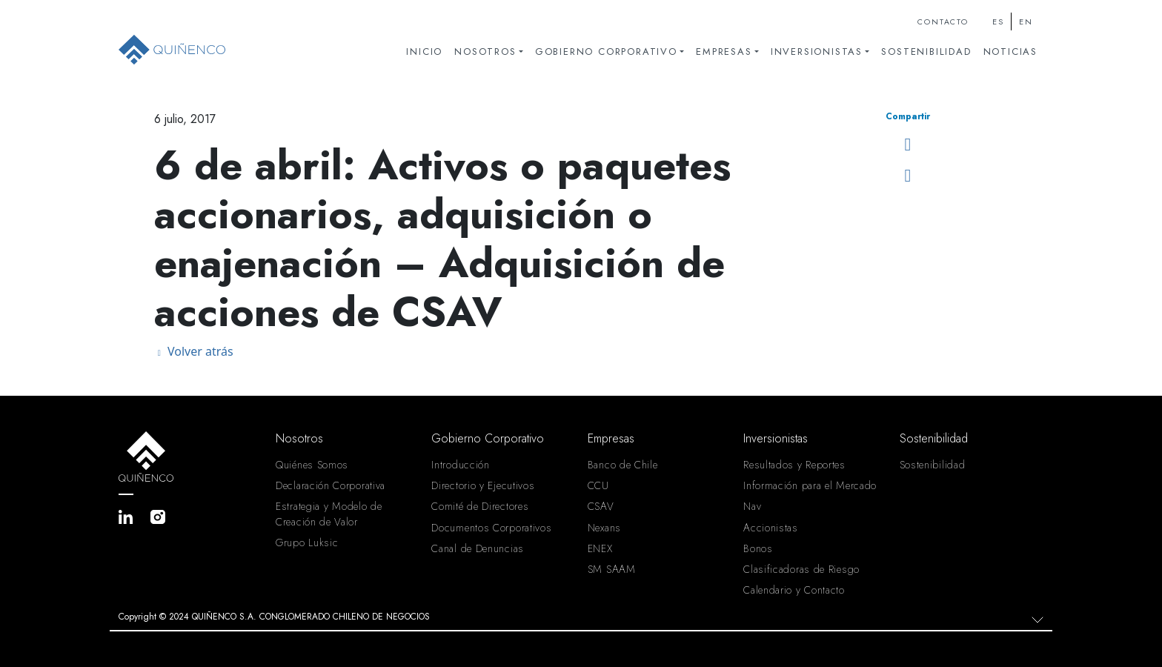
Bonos (758, 548)
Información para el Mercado (810, 485)
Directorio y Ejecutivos (482, 485)
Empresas (723, 51)
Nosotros (485, 51)
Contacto (942, 21)
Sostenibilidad (926, 51)
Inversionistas (817, 51)
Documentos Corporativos (491, 527)
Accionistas (770, 527)
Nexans (604, 527)
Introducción (460, 464)
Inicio (424, 51)
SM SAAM (612, 569)
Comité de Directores (479, 506)
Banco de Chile (623, 464)
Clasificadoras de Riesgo (801, 569)
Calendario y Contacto (794, 590)
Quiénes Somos (312, 464)
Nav (752, 506)
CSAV (601, 506)
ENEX (600, 548)
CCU (598, 485)
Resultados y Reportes (794, 464)
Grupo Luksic (307, 542)
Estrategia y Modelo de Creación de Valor (329, 513)
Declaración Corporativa (330, 485)
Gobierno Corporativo (606, 51)
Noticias (1010, 51)
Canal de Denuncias (477, 548)
